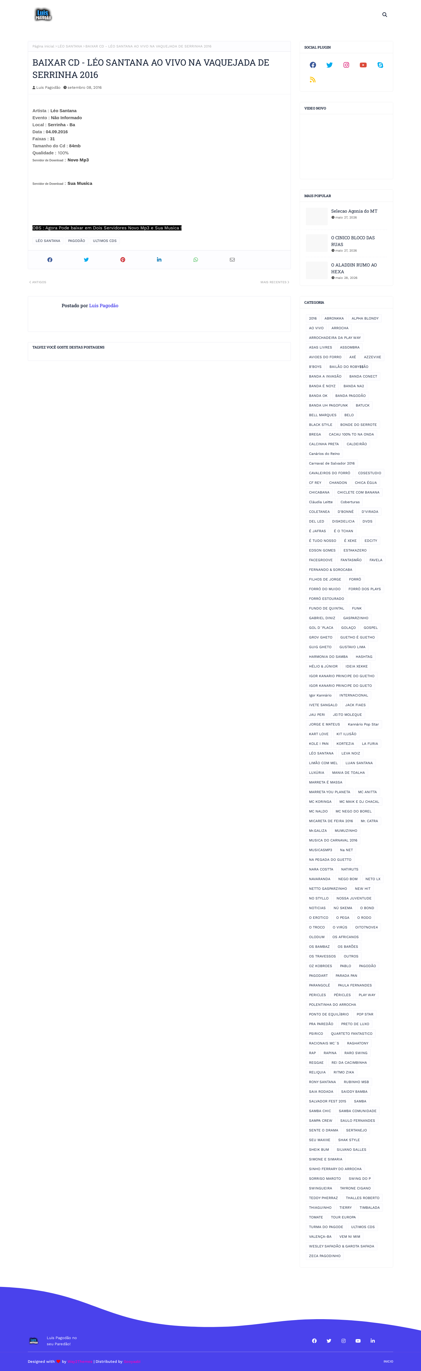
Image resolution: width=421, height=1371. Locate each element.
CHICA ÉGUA (366, 483)
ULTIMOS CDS (105, 241)
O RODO (364, 918)
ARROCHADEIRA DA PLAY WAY (335, 338)
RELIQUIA (317, 1072)
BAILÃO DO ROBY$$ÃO (348, 367)
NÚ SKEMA (343, 908)
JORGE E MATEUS (324, 724)
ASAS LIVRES (320, 347)
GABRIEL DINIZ (322, 618)
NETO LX (372, 879)
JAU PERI (317, 715)
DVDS (367, 521)
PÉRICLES (342, 995)
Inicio (388, 1361)
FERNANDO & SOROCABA (330, 570)
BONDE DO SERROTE (358, 425)
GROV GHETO (320, 637)
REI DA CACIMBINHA (349, 1063)
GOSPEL (371, 628)
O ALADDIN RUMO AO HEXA (354, 268)
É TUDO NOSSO (322, 541)
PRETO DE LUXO (355, 1024)
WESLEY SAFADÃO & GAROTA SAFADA (341, 1246)
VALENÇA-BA (320, 1237)
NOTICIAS (317, 908)
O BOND (367, 908)
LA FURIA (370, 744)
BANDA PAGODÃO (350, 396)
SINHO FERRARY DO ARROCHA (335, 1169)
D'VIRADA (370, 512)
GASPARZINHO (355, 618)
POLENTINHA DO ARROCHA (332, 1005)
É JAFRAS (317, 531)
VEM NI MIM (349, 1237)
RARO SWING (355, 1053)
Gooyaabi (132, 1361)
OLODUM (317, 937)
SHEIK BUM (319, 1150)
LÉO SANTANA (70, 46)
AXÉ (352, 357)
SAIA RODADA (321, 1092)
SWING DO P (360, 1179)
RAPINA (330, 1053)
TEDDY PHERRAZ (323, 1198)
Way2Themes (80, 1361)
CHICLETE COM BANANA (358, 492)
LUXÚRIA (316, 773)
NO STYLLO (319, 898)
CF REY (315, 483)
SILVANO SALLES (351, 1150)
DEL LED (316, 521)
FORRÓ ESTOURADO (326, 599)
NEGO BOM (348, 879)
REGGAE (316, 1063)
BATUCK (363, 405)
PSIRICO (316, 1034)
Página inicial (43, 46)
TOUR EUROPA (343, 1217)
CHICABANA (319, 492)
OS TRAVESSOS (322, 956)
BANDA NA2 (354, 386)
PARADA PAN (346, 976)
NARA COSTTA (321, 869)
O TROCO (317, 927)
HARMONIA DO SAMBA (328, 657)
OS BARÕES (348, 947)
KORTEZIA (345, 744)
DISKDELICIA (343, 521)
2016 (313, 318)
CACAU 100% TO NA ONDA (351, 434)
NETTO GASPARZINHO (328, 889)
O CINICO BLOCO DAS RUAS (353, 241)
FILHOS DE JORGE (325, 579)
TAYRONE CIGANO (355, 1188)
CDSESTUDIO (369, 473)
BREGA (315, 434)
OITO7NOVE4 (366, 927)
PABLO (345, 966)
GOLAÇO (348, 628)
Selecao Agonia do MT (354, 211)
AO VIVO (316, 328)
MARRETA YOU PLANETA (329, 792)
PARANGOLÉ (319, 985)
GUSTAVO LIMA (352, 647)
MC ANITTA (367, 792)
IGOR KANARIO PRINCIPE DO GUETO (340, 686)
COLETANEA (319, 512)
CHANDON (338, 483)
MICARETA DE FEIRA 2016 (331, 821)
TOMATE (316, 1217)
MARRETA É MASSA (325, 782)
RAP (312, 1053)
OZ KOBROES (320, 966)
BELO (349, 415)
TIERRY (345, 1208)
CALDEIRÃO (357, 444)
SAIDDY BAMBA (354, 1092)
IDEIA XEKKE (357, 666)
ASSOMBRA (350, 347)
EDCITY (371, 541)
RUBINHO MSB (356, 1082)
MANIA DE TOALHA (348, 773)
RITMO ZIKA (344, 1072)
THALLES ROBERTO (362, 1198)
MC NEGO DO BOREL (354, 811)
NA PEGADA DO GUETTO (330, 860)
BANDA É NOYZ (322, 386)
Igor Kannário (320, 695)
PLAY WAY (367, 995)
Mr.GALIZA (318, 831)
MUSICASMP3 (320, 850)
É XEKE (350, 541)
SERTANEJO (356, 1130)
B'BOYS (315, 367)
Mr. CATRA (369, 821)
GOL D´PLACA (321, 628)
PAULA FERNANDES (355, 985)
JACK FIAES (355, 705)
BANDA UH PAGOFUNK (328, 405)
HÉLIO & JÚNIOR (323, 666)
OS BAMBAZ (319, 947)
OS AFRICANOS (345, 937)
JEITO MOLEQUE (347, 715)
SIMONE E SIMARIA (325, 1159)
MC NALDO (318, 811)
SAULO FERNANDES (357, 1121)
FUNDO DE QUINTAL (326, 608)
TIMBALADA (370, 1208)
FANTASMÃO (351, 560)
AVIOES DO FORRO (325, 357)
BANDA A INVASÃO (325, 376)
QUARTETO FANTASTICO (351, 1034)
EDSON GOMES (322, 550)
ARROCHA (340, 328)
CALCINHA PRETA (324, 444)
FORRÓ (355, 579)
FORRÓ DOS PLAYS (364, 589)
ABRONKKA (334, 318)
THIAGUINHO (320, 1208)
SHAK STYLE (349, 1140)
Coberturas (350, 502)
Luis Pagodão (48, 87)
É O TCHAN (343, 531)
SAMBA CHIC (320, 1111)
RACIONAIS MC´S (324, 1043)
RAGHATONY (357, 1043)
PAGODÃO (76, 241)
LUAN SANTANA (359, 763)
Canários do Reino (324, 454)
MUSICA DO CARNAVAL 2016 (333, 840)
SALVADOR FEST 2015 (327, 1101)
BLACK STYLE (320, 425)
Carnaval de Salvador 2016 (332, 463)
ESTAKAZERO (355, 550)
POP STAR (365, 1014)
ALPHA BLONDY (365, 318)
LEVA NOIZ (350, 753)
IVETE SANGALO (323, 705)
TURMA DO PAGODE (326, 1227)
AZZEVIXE (372, 357)
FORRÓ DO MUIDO (325, 589)
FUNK (357, 608)
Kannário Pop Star (363, 724)
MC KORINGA (320, 802)
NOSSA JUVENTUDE (354, 898)
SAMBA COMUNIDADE (358, 1111)
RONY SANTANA (322, 1082)
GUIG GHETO (320, 647)
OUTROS (351, 956)
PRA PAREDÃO (321, 1024)
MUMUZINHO (346, 831)
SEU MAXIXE (319, 1140)
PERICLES (317, 995)
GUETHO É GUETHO (357, 637)
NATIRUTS (349, 869)
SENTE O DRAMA (323, 1130)
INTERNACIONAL (353, 695)
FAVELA (376, 560)
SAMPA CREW (320, 1121)
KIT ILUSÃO (346, 734)
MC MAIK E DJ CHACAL (359, 802)
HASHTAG (364, 657)
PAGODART (318, 976)
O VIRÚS (340, 927)
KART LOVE (319, 734)
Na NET (346, 850)
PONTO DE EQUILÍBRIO (329, 1014)
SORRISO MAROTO (325, 1179)
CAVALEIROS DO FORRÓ (329, 473)
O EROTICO (318, 918)
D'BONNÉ (346, 512)
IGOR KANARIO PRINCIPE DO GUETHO (342, 676)
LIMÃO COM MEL (323, 763)
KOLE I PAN (319, 744)
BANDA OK (318, 396)
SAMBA (360, 1101)
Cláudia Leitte (321, 502)
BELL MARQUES (323, 415)
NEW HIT (362, 889)
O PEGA (342, 918)
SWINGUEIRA (320, 1188)
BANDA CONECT (363, 376)
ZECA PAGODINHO (325, 1256)
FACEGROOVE (321, 560)
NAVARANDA (319, 879)
